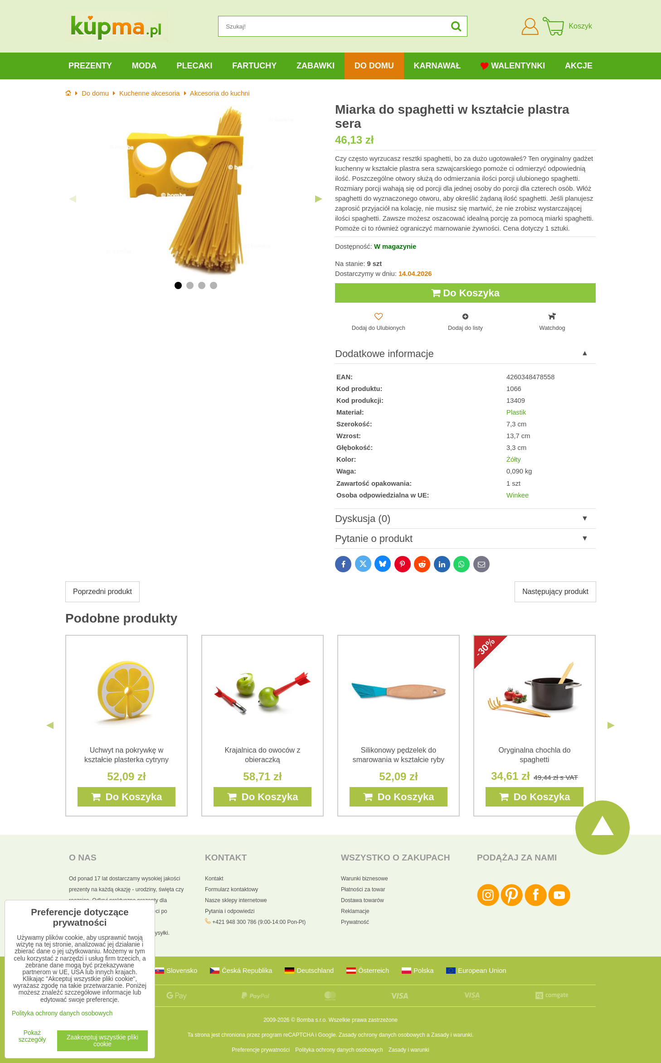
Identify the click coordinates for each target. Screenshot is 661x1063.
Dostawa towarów (362, 900)
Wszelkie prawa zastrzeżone (363, 1020)
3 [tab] (201, 285)
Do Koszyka (465, 293)
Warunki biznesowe (364, 878)
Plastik (516, 412)
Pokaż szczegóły (32, 1036)
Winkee (517, 495)
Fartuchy (254, 65)
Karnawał (437, 65)
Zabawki (315, 65)
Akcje (579, 65)
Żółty (513, 459)
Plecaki (194, 65)
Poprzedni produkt (102, 591)
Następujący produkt (555, 591)
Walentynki (513, 66)
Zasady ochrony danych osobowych (382, 1035)
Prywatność (355, 922)
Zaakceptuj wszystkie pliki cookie (102, 1041)
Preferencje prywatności (261, 1050)
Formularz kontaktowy (231, 889)
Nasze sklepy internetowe (236, 900)
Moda (144, 65)
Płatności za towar (363, 889)
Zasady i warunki (451, 1035)
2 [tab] (190, 285)
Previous (72, 199)
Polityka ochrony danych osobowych (339, 1050)
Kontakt (214, 878)
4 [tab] (213, 285)
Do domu (374, 65)
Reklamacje (355, 911)
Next (318, 199)
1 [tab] (178, 285)
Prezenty (90, 65)
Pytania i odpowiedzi (229, 911)
